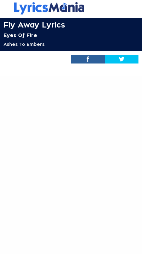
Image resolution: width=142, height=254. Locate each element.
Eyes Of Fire (20, 35)
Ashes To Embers (24, 44)
